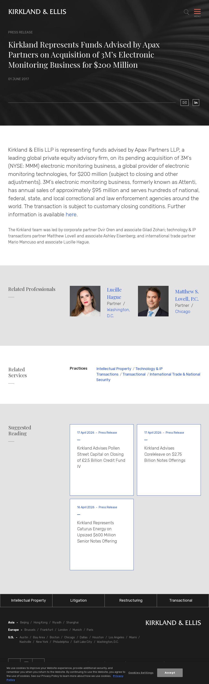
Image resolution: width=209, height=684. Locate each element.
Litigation (78, 600)
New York (42, 642)
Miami (133, 637)
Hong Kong (41, 622)
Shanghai (72, 622)
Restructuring (130, 600)
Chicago (182, 311)
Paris (90, 630)
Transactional (134, 374)
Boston (54, 637)
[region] (104, 673)
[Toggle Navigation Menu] (197, 12)
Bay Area (39, 637)
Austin (24, 637)
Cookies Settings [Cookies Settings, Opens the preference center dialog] (140, 672)
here (71, 214)
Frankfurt (46, 630)
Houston (98, 637)
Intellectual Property (113, 369)
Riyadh (56, 622)
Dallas (84, 637)
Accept (170, 672)
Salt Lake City (83, 642)
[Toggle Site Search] (186, 12)
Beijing (24, 622)
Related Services (17, 372)
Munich (77, 630)
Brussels (30, 630)
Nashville (25, 642)
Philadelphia (61, 642)
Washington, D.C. (108, 642)
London (63, 630)
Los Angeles (116, 637)
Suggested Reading (19, 430)
